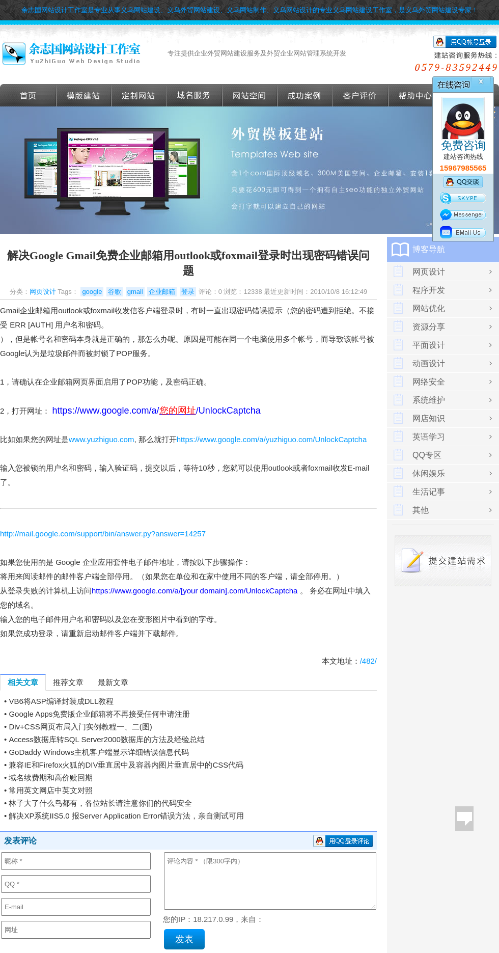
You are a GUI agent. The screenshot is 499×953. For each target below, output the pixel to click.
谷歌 (114, 291)
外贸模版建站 (84, 95)
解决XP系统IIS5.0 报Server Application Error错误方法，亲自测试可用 (126, 815)
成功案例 (305, 95)
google (92, 291)
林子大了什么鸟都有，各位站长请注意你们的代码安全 (100, 803)
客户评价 (361, 95)
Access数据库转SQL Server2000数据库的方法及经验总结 (107, 739)
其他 (420, 510)
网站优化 (428, 308)
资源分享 (428, 326)
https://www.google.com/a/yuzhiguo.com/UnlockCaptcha (272, 439)
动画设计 (428, 363)
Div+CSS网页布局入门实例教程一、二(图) (80, 726)
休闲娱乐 (428, 473)
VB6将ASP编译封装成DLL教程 (61, 701)
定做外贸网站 (139, 95)
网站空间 (250, 95)
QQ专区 (426, 455)
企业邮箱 (162, 291)
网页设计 (43, 291)
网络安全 (428, 381)
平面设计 (428, 345)
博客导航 (428, 249)
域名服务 (195, 95)
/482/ (368, 661)
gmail (135, 291)
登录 (188, 291)
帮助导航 (416, 95)
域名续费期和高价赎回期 (51, 777)
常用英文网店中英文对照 (51, 790)
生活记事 (428, 491)
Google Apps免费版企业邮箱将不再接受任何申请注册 (99, 714)
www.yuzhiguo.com (101, 439)
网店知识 (428, 418)
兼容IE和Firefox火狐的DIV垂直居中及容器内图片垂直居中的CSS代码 (126, 764)
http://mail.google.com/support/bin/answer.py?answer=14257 (103, 533)
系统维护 (428, 400)
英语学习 (428, 436)
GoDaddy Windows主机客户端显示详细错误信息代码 (98, 752)
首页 (28, 95)
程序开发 (428, 290)
